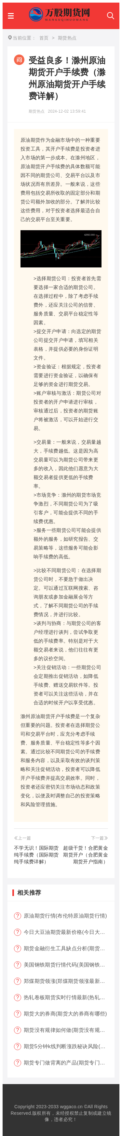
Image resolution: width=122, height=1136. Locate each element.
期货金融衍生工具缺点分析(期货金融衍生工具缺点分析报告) (69, 948)
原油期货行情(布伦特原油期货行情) (65, 916)
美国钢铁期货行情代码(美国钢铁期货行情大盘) (69, 965)
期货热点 (37, 111)
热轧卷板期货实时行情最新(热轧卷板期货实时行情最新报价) (69, 997)
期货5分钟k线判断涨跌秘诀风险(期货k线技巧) (69, 1046)
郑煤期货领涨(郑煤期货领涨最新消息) (68, 981)
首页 (44, 37)
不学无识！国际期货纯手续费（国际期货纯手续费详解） (36, 854)
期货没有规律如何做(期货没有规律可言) (69, 1030)
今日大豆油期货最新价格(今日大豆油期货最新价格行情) (69, 932)
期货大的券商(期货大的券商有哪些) (65, 1013)
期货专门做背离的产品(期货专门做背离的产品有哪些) (69, 1062)
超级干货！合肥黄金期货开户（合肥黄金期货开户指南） (85, 854)
